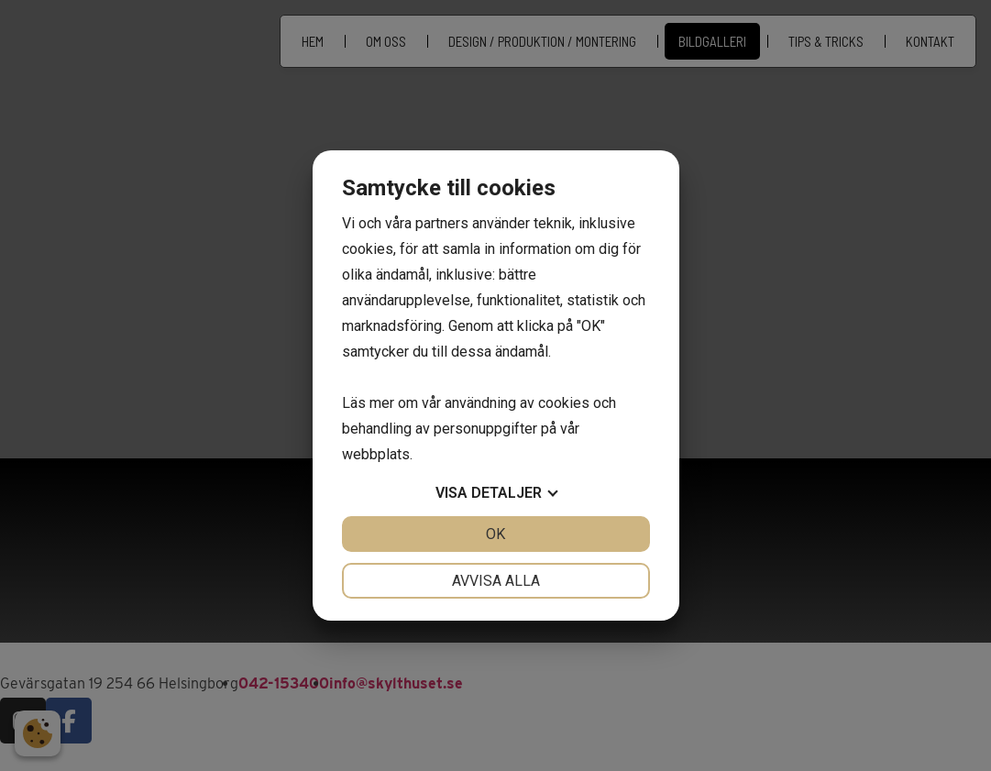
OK (495, 534)
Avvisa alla (496, 580)
